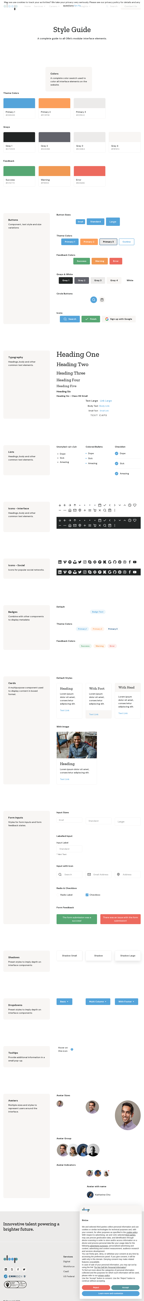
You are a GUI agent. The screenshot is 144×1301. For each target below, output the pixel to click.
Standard (95, 221)
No (79, 5)
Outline (127, 241)
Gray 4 (114, 280)
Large (113, 221)
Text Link (64, 710)
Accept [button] (125, 1287)
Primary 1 (70, 241)
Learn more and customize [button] (110, 1293)
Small (80, 221)
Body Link (104, 405)
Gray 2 (81, 280)
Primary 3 (108, 241)
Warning (99, 261)
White (130, 280)
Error (116, 261)
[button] (64, 1001)
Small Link (104, 410)
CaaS (66, 1271)
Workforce (68, 1266)
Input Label (62, 842)
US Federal (69, 1276)
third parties (130, 1235)
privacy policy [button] (104, 1275)
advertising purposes (99, 1246)
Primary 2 (89, 241)
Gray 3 (97, 280)
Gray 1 (65, 280)
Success (81, 261)
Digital (66, 1261)
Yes (75, 5)
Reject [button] (96, 1287)
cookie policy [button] (131, 1232)
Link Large (106, 400)
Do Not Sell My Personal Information (110, 1267)
